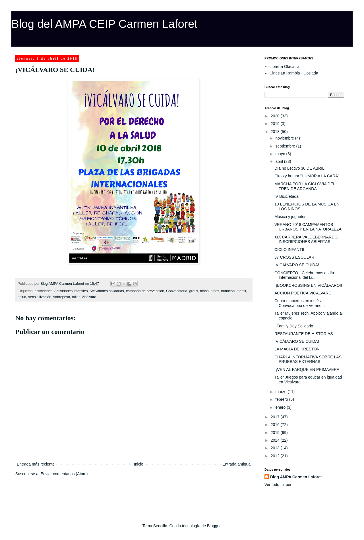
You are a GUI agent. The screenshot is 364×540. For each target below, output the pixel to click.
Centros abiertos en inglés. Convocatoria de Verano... (299, 303)
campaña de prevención (145, 291)
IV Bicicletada (286, 196)
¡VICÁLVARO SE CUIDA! (296, 265)
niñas (204, 291)
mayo (280, 153)
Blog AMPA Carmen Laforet (296, 477)
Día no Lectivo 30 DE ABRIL (299, 168)
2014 (276, 440)
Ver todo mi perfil (279, 484)
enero (281, 407)
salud (22, 297)
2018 (276, 131)
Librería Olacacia (285, 66)
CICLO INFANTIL (289, 249)
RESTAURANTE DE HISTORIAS (303, 333)
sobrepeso (61, 297)
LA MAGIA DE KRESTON (297, 349)
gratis (193, 291)
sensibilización (39, 297)
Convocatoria (176, 291)
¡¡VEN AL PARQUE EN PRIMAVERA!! (308, 369)
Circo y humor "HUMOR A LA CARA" (307, 176)
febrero (282, 399)
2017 (276, 417)
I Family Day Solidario (293, 326)
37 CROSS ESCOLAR (294, 257)
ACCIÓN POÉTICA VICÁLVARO (303, 293)
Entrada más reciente (36, 464)
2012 (276, 456)
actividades (44, 291)
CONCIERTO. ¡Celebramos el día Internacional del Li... (304, 275)
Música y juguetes (290, 216)
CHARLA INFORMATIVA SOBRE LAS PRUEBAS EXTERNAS (308, 359)
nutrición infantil (233, 291)
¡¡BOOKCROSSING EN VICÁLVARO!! (308, 285)
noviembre (285, 138)
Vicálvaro (89, 297)
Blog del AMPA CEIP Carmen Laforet (104, 24)
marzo (281, 391)
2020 (276, 116)
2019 (276, 123)
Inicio (138, 464)
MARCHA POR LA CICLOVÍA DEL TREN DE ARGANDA (304, 186)
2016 (276, 424)
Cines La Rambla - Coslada (294, 73)
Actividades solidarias (107, 291)
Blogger (213, 526)
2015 (276, 432)
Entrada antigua (236, 464)
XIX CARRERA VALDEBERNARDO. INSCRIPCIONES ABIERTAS (306, 239)
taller (76, 297)
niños (214, 291)
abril (279, 161)
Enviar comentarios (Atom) (64, 474)
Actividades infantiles (71, 291)
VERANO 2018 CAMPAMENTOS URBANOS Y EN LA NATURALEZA (308, 227)
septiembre (285, 146)
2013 (276, 448)
